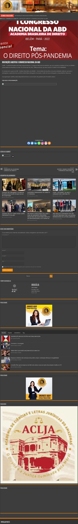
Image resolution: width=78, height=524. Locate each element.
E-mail (4, 256)
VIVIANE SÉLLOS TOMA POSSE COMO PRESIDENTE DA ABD (13, 214)
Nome (4, 250)
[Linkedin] (35, 143)
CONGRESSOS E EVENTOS (12, 18)
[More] (49, 143)
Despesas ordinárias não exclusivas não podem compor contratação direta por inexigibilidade (35, 358)
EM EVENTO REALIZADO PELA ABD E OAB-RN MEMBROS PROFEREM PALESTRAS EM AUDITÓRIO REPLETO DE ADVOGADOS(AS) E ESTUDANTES (38, 216)
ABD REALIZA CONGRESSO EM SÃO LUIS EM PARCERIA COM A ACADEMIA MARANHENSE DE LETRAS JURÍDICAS (64, 215)
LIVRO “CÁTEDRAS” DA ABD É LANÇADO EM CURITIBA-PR (61, 193)
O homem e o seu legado (17, 343)
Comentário (5, 234)
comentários (17, 332)
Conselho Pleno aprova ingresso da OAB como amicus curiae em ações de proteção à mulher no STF (36, 365)
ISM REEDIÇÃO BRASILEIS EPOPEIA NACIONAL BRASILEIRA (31, 15)
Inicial (2, 18)
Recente (4, 332)
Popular (10, 332)
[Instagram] (42, 143)
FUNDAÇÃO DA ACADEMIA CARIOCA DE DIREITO (13, 169)
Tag (24, 332)
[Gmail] (45, 143)
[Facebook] (28, 143)
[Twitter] (32, 143)
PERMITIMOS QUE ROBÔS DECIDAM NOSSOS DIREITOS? (25, 350)
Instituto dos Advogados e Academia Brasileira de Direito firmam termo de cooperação (13, 194)
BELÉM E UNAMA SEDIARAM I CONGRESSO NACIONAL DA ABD (65, 170)
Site (3, 261)
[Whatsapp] (39, 143)
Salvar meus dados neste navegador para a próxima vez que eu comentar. (22, 266)
